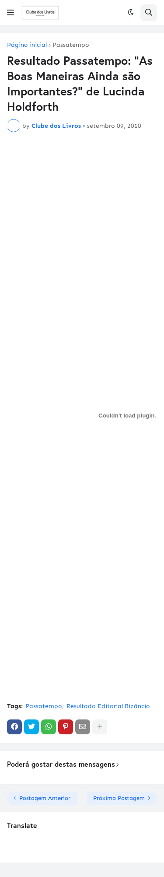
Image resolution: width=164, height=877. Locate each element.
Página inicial (27, 45)
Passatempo (70, 45)
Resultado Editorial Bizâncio (108, 706)
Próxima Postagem (119, 798)
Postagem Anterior (44, 798)
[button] (10, 12)
